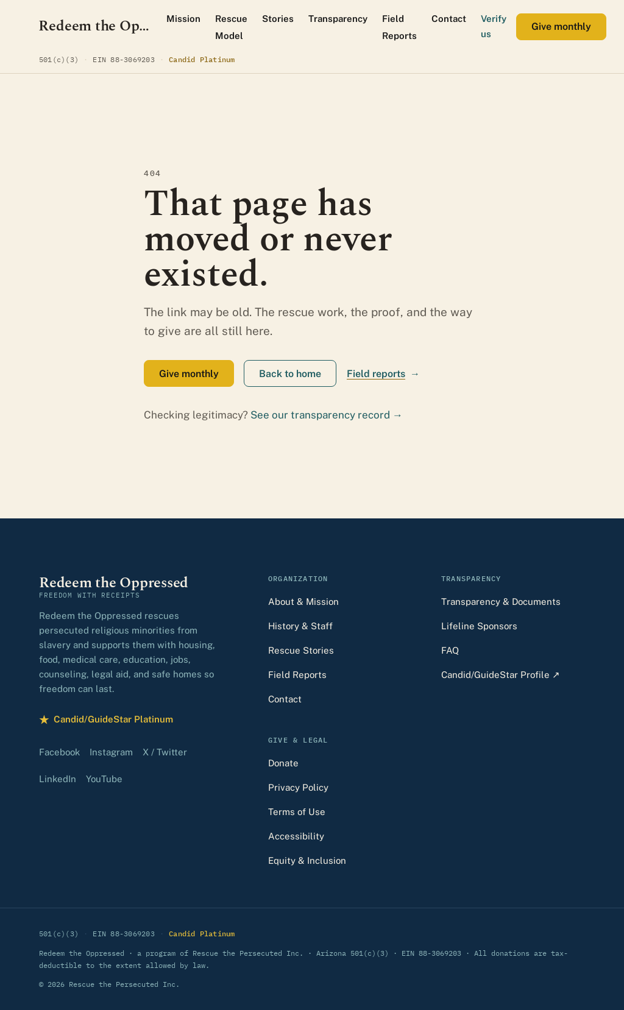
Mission (183, 18)
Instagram (111, 752)
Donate (283, 763)
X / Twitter (165, 752)
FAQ (450, 650)
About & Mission (303, 601)
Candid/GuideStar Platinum (106, 720)
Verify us (493, 26)
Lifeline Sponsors (479, 626)
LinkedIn (57, 779)
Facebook (59, 752)
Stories (278, 18)
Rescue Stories (301, 650)
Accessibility (296, 836)
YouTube (104, 779)
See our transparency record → (326, 415)
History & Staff (300, 626)
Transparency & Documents (501, 601)
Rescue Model (231, 27)
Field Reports (399, 27)
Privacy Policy (298, 787)
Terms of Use (296, 812)
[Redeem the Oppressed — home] (95, 26)
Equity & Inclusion (307, 860)
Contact (448, 18)
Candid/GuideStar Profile (500, 674)
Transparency (337, 18)
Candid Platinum (202, 59)
